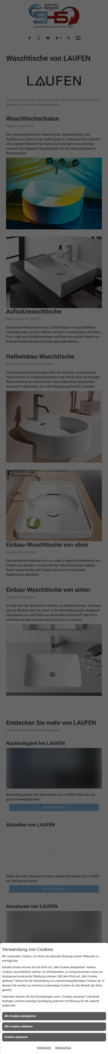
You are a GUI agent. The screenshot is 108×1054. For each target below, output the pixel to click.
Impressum (44, 1047)
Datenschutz (63, 1047)
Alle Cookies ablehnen (18, 1026)
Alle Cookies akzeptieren (20, 1016)
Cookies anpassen (16, 1037)
